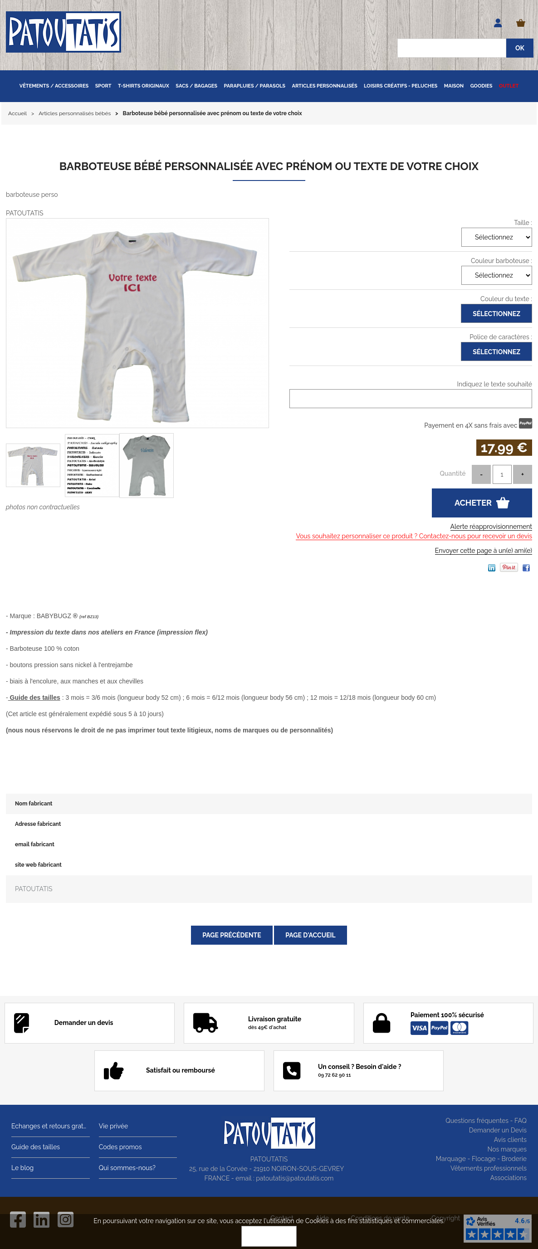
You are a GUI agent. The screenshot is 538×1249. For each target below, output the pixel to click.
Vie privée (113, 1126)
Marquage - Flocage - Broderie (481, 1158)
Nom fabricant (33, 803)
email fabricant (34, 844)
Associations (508, 1177)
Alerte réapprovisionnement (491, 526)
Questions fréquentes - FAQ (486, 1120)
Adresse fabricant (38, 824)
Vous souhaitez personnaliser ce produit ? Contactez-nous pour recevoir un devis (414, 536)
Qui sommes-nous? (127, 1167)
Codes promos (120, 1147)
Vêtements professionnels (488, 1168)
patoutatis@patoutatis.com (294, 1178)
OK (269, 1236)
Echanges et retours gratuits (50, 1126)
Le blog (22, 1167)
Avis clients (510, 1139)
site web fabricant (38, 865)
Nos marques (507, 1149)
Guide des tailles (35, 1147)
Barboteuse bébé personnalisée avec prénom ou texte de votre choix (269, 166)
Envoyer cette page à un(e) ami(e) (483, 550)
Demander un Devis (498, 1130)
